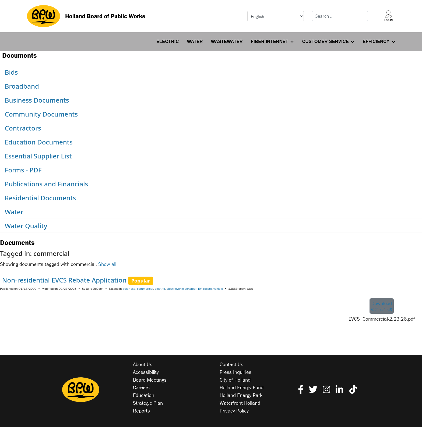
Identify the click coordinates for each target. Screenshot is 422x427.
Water (195, 41)
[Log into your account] (388, 16)
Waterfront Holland (240, 403)
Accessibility (146, 372)
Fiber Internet (269, 41)
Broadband (22, 86)
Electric (167, 41)
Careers (141, 387)
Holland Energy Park (241, 395)
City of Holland (235, 380)
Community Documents (41, 114)
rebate (207, 289)
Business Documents (37, 100)
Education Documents (39, 141)
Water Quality (26, 225)
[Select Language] (275, 16)
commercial (145, 289)
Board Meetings (150, 380)
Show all (107, 264)
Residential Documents (40, 197)
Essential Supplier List (38, 155)
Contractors (23, 128)
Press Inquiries (235, 372)
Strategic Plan (148, 403)
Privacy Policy (234, 410)
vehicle (218, 289)
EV (200, 289)
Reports (141, 410)
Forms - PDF (23, 169)
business (129, 289)
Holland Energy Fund (241, 387)
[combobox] (340, 16)
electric (160, 289)
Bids (11, 72)
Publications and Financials (46, 183)
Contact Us (231, 364)
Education (143, 395)
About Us (142, 364)
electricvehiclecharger (181, 289)
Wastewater (227, 41)
